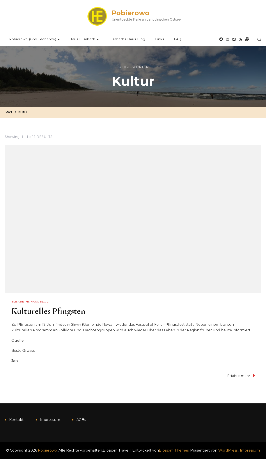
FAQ (177, 39)
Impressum (50, 420)
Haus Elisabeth (82, 39)
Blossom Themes (174, 450)
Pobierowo (130, 13)
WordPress (228, 450)
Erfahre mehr (241, 375)
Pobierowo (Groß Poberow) (32, 39)
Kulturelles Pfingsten (48, 311)
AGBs (81, 420)
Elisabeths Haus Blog (126, 39)
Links (159, 39)
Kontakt (16, 420)
